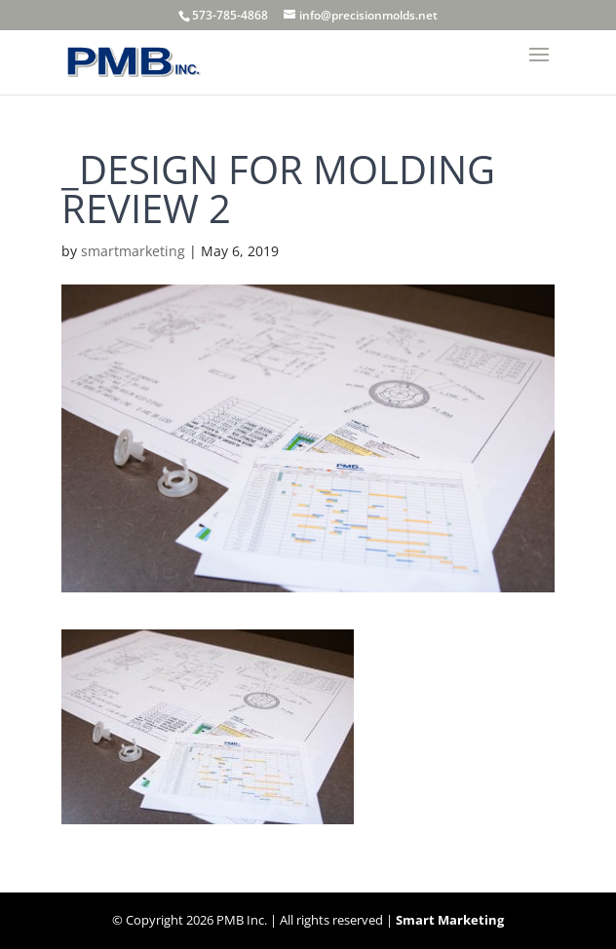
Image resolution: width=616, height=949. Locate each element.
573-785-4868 (230, 15)
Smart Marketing (450, 920)
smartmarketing (133, 251)
